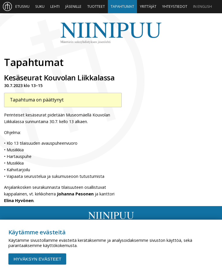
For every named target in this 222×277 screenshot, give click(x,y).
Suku (40, 6)
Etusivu (22, 6)
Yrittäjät (148, 6)
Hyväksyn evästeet (37, 259)
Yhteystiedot (174, 6)
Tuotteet (96, 6)
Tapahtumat (122, 6)
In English (202, 6)
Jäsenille (73, 6)
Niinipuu (111, 33)
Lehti (55, 6)
